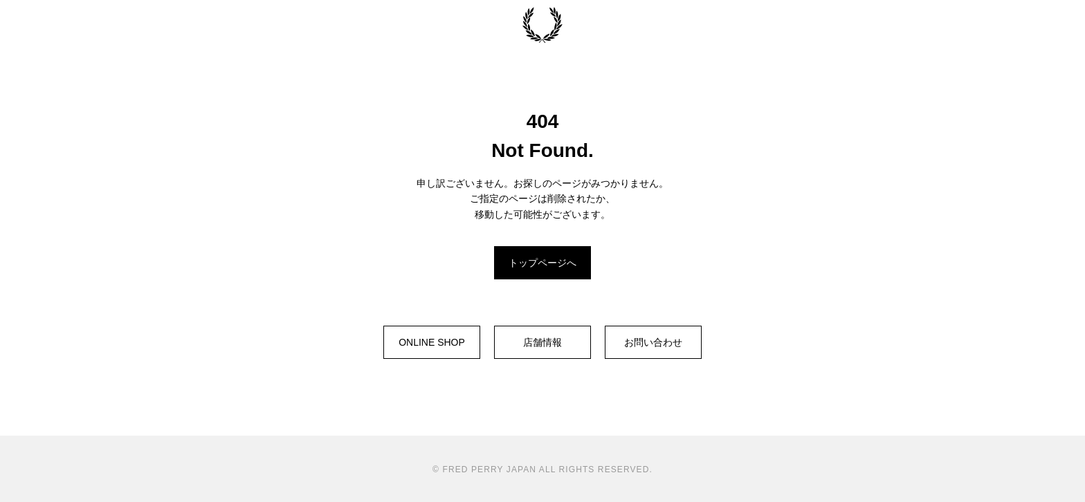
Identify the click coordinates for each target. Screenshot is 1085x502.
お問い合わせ (653, 342)
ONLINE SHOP (432, 342)
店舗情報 (542, 342)
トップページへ (542, 262)
